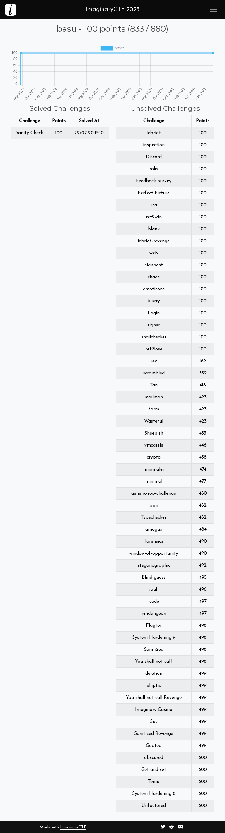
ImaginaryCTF (73, 827)
